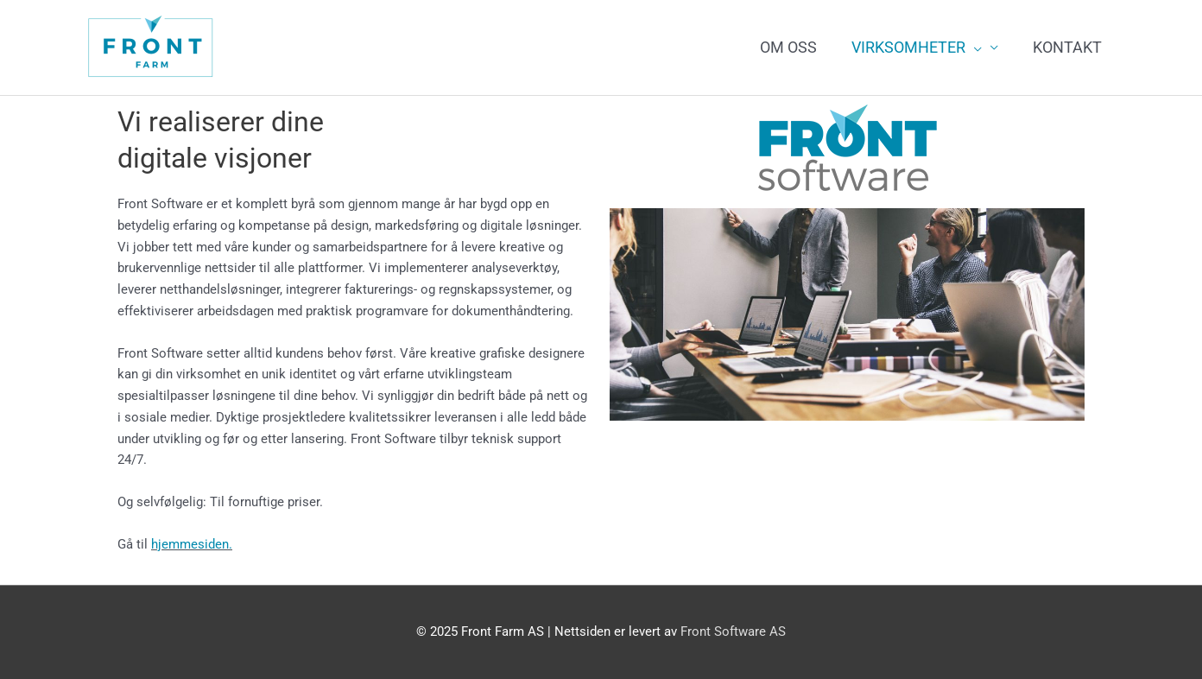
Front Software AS (733, 631)
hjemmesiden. (191, 544)
